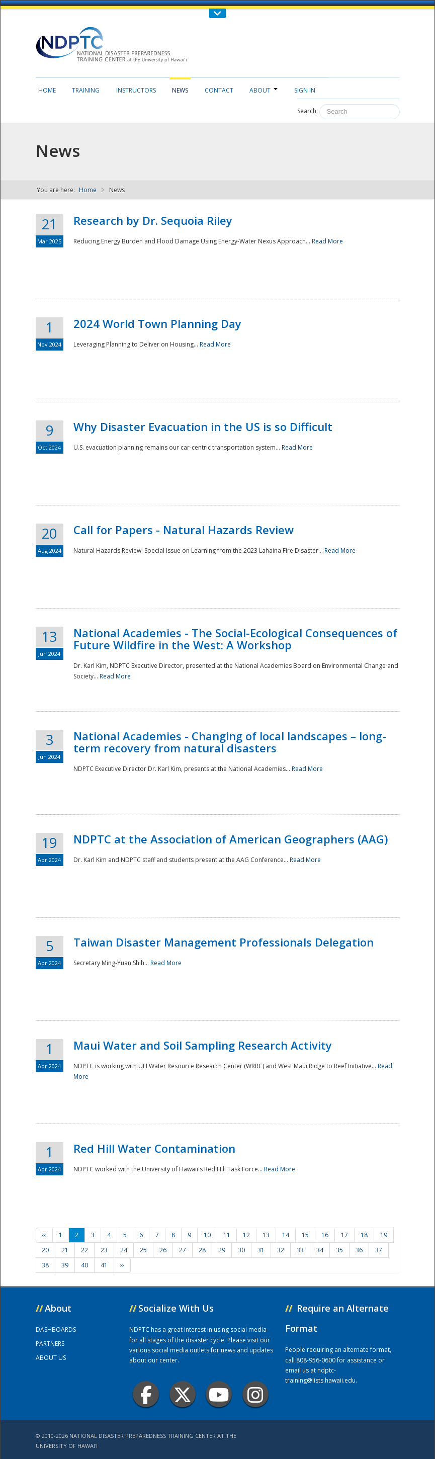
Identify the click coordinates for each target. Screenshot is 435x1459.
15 (305, 1235)
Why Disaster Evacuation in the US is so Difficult (202, 426)
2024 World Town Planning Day (157, 323)
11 (226, 1235)
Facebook (146, 1394)
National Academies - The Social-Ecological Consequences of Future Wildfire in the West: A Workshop (235, 638)
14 (285, 1235)
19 (383, 1235)
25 (143, 1250)
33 (300, 1250)
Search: (307, 111)
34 (319, 1250)
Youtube (219, 1394)
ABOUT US (51, 1357)
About (263, 90)
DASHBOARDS (56, 1329)
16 (324, 1235)
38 (45, 1265)
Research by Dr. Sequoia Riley (152, 220)
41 (104, 1265)
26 (162, 1250)
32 (280, 1250)
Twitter (182, 1394)
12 (246, 1235)
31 (261, 1250)
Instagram (255, 1394)
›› (122, 1265)
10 (207, 1235)
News (180, 90)
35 (339, 1250)
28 (202, 1250)
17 (344, 1235)
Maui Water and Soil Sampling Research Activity (202, 1045)
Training (86, 90)
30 (241, 1250)
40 (84, 1265)
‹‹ (44, 1235)
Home (47, 90)
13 (266, 1235)
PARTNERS (50, 1343)
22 (84, 1250)
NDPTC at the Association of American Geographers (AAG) (230, 838)
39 (64, 1265)
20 (45, 1250)
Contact (219, 90)
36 (359, 1250)
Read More (327, 241)
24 (123, 1250)
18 (364, 1235)
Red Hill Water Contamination (154, 1148)
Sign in (304, 90)
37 (378, 1250)
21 (64, 1250)
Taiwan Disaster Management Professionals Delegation (223, 942)
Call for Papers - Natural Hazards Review (183, 529)
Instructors (136, 90)
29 (221, 1250)
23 (104, 1250)
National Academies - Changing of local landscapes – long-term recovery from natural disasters (229, 741)
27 (182, 1250)
